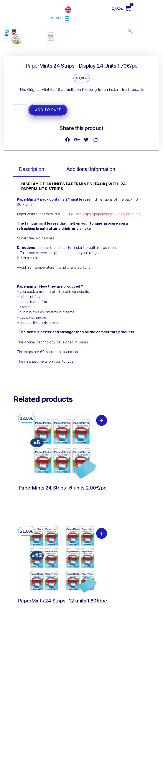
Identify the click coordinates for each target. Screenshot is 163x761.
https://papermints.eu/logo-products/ (112, 345)
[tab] (32, 301)
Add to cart (48, 241)
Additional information (90, 300)
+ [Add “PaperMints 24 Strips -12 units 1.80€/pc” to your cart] (101, 664)
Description (31, 300)
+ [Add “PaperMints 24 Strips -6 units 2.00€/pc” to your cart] (101, 551)
